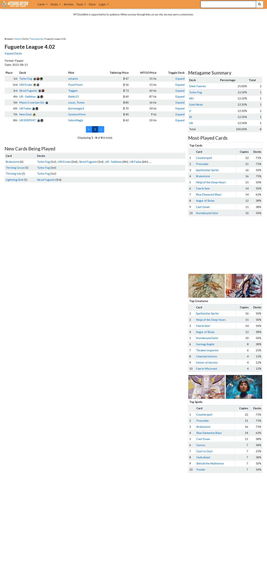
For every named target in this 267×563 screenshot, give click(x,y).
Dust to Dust (204, 451)
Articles (68, 4)
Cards (41, 4)
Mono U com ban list (31, 102)
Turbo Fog (25, 78)
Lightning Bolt (14, 179)
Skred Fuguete (28, 90)
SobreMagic (75, 120)
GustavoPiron (77, 114)
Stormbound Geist (207, 213)
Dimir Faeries (197, 86)
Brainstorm (12, 161)
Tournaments (37, 38)
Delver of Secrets (207, 362)
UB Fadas (25, 108)
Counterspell (204, 157)
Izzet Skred (196, 104)
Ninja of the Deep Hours (211, 182)
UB (191, 123)
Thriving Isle (13, 173)
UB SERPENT (27, 120)
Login (102, 4)
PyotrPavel (75, 84)
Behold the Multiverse (210, 463)
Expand (179, 78)
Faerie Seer (203, 188)
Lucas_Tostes (76, 102)
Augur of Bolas (205, 200)
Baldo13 (73, 96)
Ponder (200, 469)
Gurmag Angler (205, 344)
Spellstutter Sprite (207, 170)
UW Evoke (25, 84)
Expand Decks (13, 53)
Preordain (202, 164)
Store (92, 4)
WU (191, 98)
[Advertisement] (228, 245)
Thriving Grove (15, 167)
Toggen (73, 90)
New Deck (25, 114)
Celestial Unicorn (206, 356)
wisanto (73, 78)
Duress (200, 445)
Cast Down (203, 207)
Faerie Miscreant (206, 368)
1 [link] (95, 129)
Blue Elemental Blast (208, 194)
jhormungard (76, 108)
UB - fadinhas (27, 96)
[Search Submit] (259, 4)
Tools (80, 4)
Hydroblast (203, 457)
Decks (54, 4)
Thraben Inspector (207, 350)
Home (18, 38)
